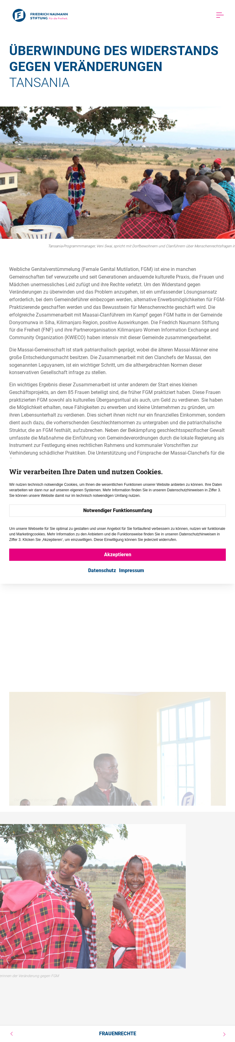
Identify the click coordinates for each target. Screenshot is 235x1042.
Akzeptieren (117, 554)
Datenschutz (102, 570)
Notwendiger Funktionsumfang (117, 510)
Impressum (131, 570)
